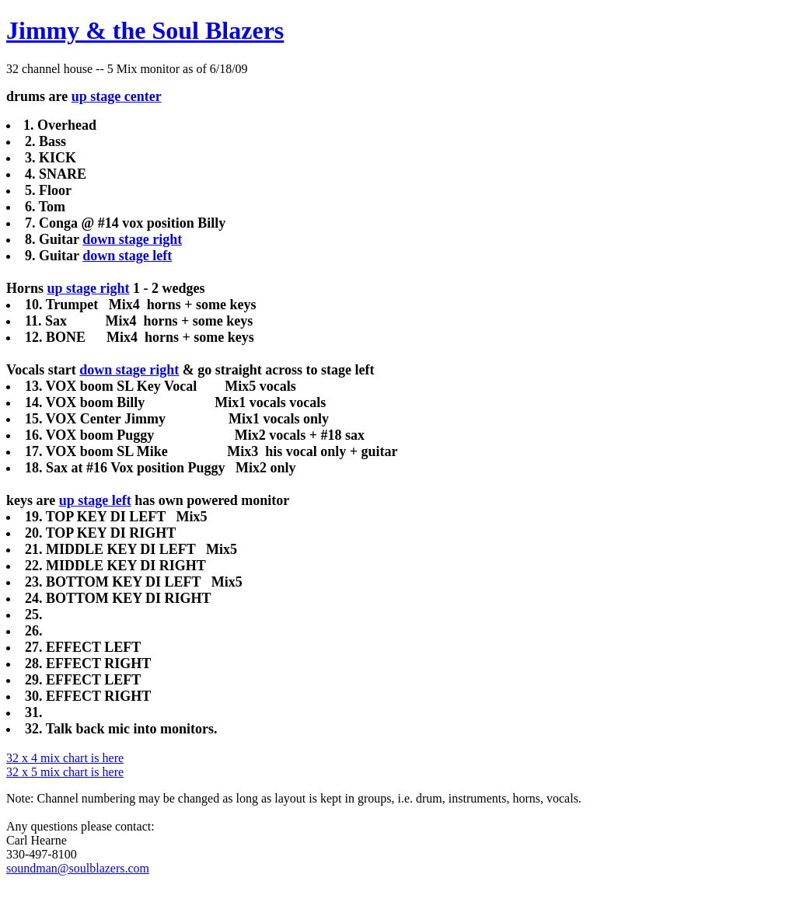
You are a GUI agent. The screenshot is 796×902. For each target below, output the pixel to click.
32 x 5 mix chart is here (65, 771)
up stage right (88, 288)
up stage (96, 96)
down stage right (132, 239)
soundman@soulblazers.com (77, 868)
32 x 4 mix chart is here (65, 757)
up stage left (95, 500)
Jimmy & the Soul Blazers (145, 30)
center (140, 96)
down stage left (127, 255)
